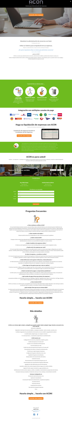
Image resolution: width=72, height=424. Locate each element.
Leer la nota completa (36, 51)
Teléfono (14, 196)
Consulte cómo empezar (36, 15)
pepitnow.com (36, 411)
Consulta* (14, 198)
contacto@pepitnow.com (36, 410)
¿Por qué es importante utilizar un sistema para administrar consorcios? (36, 50)
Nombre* (14, 191)
